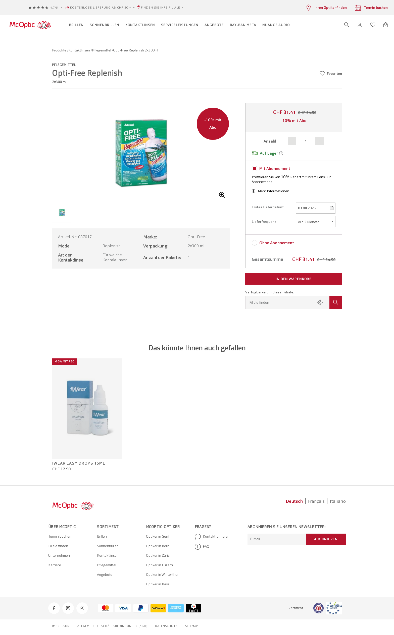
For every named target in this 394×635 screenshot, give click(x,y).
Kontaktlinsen (79, 50)
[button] (360, 25)
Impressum (61, 626)
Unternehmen (59, 555)
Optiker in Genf (157, 536)
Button (292, 141)
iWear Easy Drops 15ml (78, 463)
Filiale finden (58, 546)
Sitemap (192, 626)
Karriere (54, 565)
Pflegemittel (102, 50)
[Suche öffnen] (347, 25)
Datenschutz (166, 626)
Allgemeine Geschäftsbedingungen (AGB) (112, 626)
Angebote (104, 574)
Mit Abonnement (274, 168)
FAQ (202, 547)
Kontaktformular (212, 537)
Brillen (102, 536)
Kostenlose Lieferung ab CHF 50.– (100, 8)
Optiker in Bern (157, 546)
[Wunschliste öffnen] (373, 25)
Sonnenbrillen (108, 546)
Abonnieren (326, 539)
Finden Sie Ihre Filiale (160, 8)
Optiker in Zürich (159, 555)
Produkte (59, 50)
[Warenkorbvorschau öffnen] (385, 25)
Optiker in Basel (158, 584)
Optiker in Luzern (159, 565)
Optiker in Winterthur (162, 574)
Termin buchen (59, 536)
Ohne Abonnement (276, 242)
